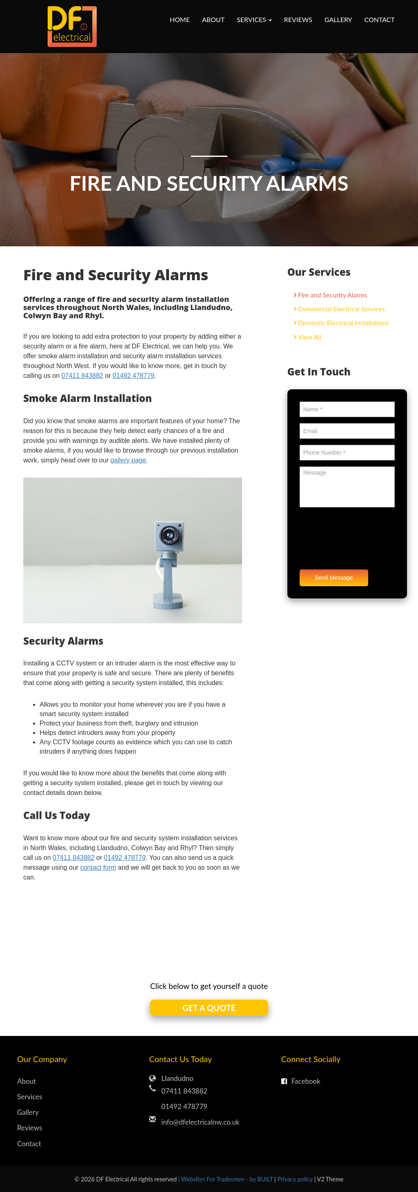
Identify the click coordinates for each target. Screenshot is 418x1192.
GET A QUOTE (209, 1008)
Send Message (334, 577)
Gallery (338, 19)
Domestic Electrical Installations (343, 322)
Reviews (298, 19)
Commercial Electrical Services (341, 309)
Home (180, 19)
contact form (98, 867)
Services (29, 1096)
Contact (380, 19)
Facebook (300, 1081)
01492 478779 (133, 375)
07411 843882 (82, 375)
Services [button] (254, 19)
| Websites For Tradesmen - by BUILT (226, 1179)
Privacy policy (295, 1179)
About (213, 19)
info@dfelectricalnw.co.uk (200, 1122)
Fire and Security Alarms (332, 295)
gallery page (128, 460)
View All (309, 337)
